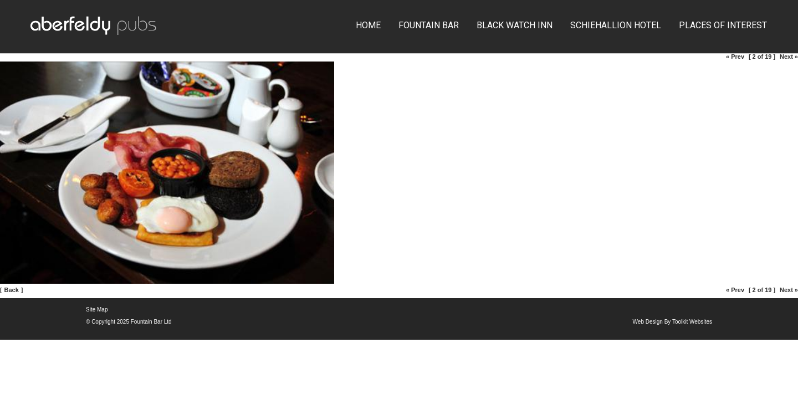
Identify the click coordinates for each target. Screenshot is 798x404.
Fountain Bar (428, 25)
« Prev (735, 56)
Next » (789, 56)
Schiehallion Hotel (615, 25)
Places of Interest (723, 25)
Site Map (97, 309)
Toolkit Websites (692, 322)
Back (11, 290)
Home (368, 25)
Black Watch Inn (515, 25)
